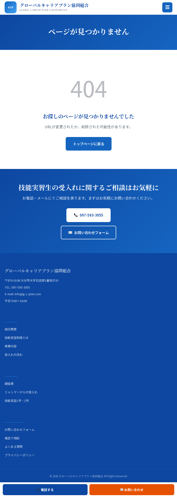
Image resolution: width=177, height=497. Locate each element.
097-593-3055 (88, 214)
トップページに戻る (88, 143)
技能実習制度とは (17, 337)
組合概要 (11, 329)
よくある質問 (14, 446)
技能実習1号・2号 (17, 400)
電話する (45, 489)
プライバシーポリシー (20, 455)
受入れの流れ (14, 354)
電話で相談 (12, 438)
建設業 (9, 383)
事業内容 (11, 346)
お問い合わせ (132, 489)
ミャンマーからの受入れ (21, 392)
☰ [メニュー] (167, 7)
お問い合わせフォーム (88, 232)
